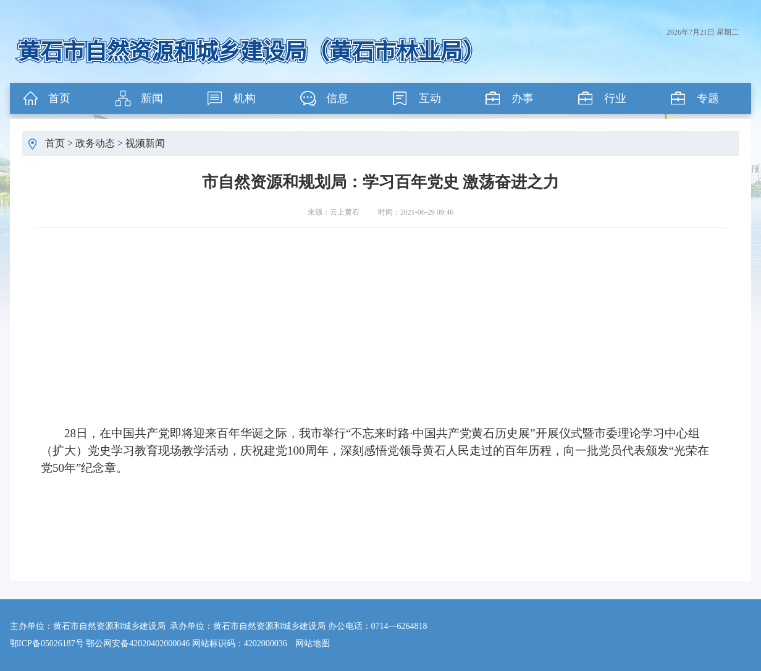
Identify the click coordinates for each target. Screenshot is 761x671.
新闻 (152, 98)
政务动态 (95, 143)
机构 (244, 98)
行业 (615, 98)
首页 (59, 98)
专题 (708, 98)
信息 (337, 98)
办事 (522, 98)
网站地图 (312, 643)
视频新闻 (145, 143)
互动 (430, 98)
